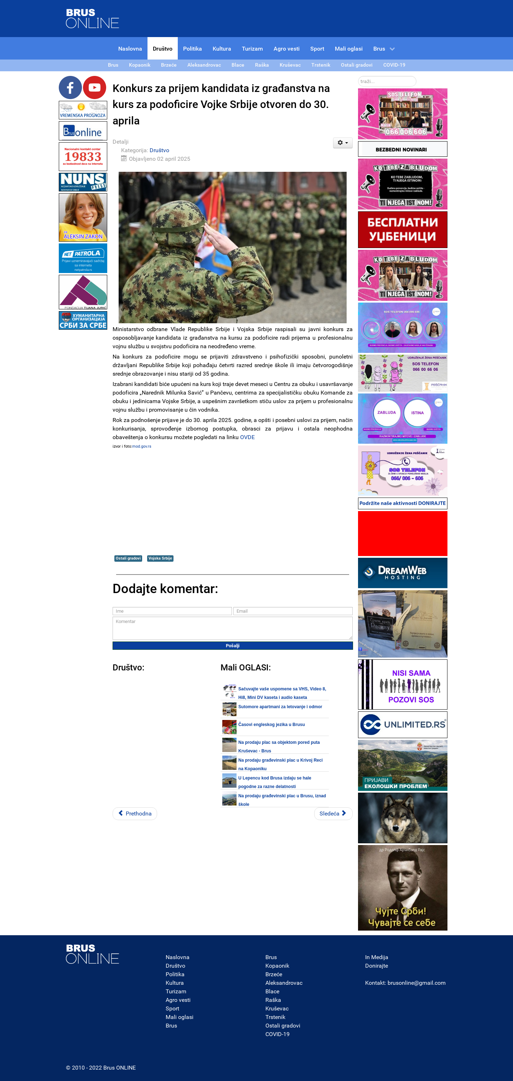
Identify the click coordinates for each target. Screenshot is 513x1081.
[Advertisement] (83, 438)
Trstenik (275, 1017)
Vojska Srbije (160, 558)
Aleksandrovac (283, 982)
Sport (172, 1008)
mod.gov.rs (141, 446)
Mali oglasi (179, 1017)
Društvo (159, 150)
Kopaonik (277, 965)
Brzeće (273, 974)
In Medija (376, 957)
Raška (273, 1000)
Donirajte (376, 965)
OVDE (247, 437)
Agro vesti (178, 1000)
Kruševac (277, 1008)
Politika (175, 974)
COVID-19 (277, 1034)
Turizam (176, 991)
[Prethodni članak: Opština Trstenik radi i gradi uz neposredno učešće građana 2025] (135, 813)
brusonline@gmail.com (417, 982)
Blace (272, 991)
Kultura (175, 982)
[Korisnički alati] (343, 143)
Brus (171, 1025)
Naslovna (178, 957)
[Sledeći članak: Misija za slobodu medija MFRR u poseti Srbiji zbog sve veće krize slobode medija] (333, 813)
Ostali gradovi (128, 558)
